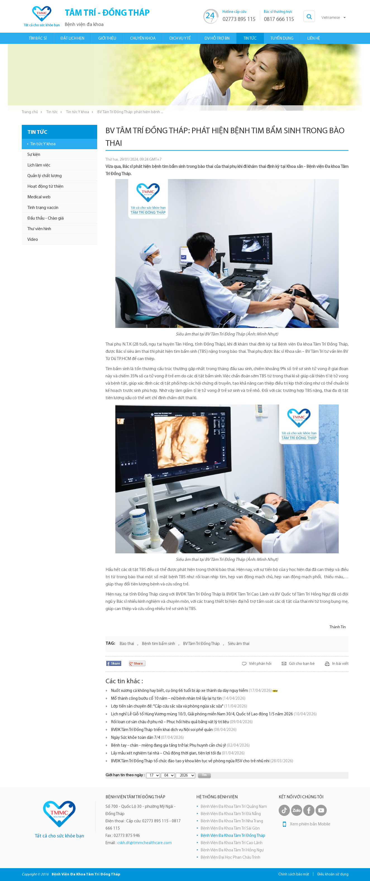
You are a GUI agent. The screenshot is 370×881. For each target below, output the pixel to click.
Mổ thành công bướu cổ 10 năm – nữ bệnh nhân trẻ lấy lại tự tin (178, 699)
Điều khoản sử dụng (333, 874)
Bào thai (127, 644)
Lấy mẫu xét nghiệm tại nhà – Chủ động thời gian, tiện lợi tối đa (178, 753)
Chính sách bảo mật (293, 874)
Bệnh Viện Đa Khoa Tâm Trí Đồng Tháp (233, 836)
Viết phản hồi (260, 664)
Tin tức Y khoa (77, 112)
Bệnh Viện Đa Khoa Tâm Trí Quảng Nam (234, 807)
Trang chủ (30, 112)
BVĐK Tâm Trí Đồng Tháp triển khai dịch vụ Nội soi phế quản (174, 730)
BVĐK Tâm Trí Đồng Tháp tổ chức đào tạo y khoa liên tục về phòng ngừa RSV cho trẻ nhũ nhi (202, 761)
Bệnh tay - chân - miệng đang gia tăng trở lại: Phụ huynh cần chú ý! (180, 746)
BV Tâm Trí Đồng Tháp (201, 644)
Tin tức (52, 112)
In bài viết (340, 664)
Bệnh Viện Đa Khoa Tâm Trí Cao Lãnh (231, 843)
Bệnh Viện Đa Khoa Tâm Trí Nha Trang (232, 821)
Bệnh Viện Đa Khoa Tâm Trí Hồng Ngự (232, 850)
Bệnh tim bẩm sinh (158, 644)
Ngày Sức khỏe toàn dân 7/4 (147, 738)
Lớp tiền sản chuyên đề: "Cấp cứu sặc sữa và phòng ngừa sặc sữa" (179, 706)
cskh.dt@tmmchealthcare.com (144, 843)
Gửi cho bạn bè (302, 664)
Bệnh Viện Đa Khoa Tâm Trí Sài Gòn (230, 829)
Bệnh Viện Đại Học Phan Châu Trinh (230, 858)
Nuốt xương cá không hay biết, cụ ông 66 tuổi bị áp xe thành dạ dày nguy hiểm (191, 691)
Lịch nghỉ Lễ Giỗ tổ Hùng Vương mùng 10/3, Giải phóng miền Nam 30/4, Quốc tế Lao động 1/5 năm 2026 (214, 714)
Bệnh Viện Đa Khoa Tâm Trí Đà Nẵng (231, 814)
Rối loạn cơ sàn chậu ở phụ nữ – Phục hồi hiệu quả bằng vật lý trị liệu (182, 722)
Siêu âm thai (238, 644)
